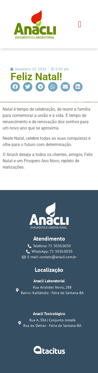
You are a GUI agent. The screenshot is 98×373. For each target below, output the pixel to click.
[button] (80, 24)
